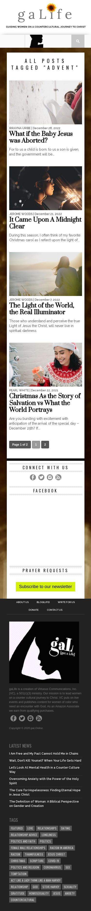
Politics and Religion (25, 867)
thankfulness (34, 854)
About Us (22, 602)
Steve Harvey (50, 887)
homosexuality (39, 893)
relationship (19, 887)
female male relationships (28, 848)
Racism (15, 854)
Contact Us (54, 610)
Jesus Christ (56, 854)
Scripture (37, 861)
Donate (34, 610)
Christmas (18, 861)
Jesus (56, 893)
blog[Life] (43, 602)
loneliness (49, 835)
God (35, 887)
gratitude (18, 893)
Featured (17, 828)
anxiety (69, 893)
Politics (45, 841)
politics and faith (23, 841)
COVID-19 (53, 861)
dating (65, 828)
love (30, 828)
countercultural (22, 900)
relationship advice (24, 835)
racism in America (61, 848)
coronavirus (52, 867)
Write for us (66, 602)
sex (68, 867)
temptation (18, 874)
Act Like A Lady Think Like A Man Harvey (35, 880)
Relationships (47, 828)
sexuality (70, 887)
